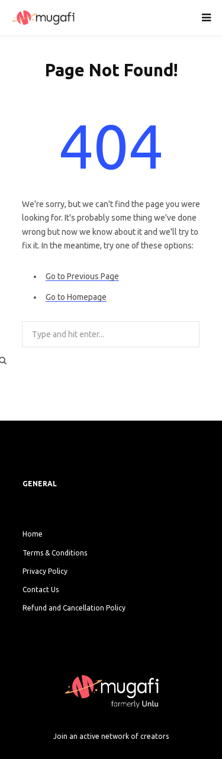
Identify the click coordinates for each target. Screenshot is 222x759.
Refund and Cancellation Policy (74, 608)
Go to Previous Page (82, 276)
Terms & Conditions (54, 553)
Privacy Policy (44, 571)
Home (32, 534)
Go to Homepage (76, 297)
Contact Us (40, 589)
